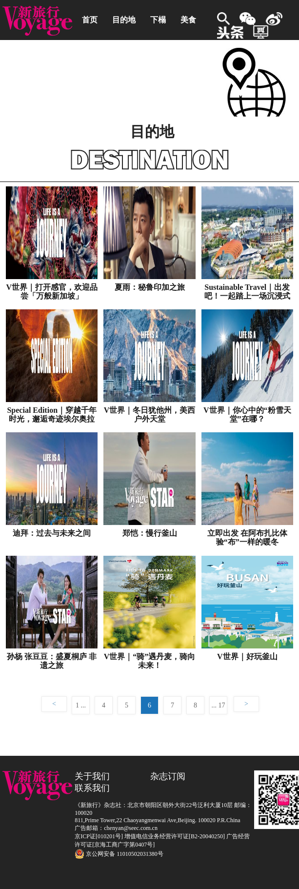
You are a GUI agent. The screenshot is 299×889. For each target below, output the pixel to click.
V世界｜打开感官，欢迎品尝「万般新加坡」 (52, 291)
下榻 (158, 20)
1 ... (81, 705)
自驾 (90, 60)
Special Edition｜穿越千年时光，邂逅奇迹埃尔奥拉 (52, 414)
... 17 (218, 705)
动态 (166, 60)
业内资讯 (127, 60)
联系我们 (92, 788)
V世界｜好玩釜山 (247, 656)
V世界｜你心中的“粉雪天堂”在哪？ (247, 414)
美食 (188, 20)
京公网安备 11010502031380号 (119, 854)
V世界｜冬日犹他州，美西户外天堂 (150, 414)
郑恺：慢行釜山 (149, 533)
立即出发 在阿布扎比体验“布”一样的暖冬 (247, 537)
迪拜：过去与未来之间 (52, 533)
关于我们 (92, 776)
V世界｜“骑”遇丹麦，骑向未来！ (150, 660)
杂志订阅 (167, 776)
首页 (90, 20)
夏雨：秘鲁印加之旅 (150, 287)
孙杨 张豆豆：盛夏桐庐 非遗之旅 (52, 660)
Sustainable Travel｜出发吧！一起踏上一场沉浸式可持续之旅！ (247, 292)
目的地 (124, 20)
